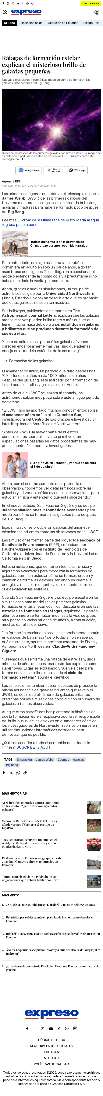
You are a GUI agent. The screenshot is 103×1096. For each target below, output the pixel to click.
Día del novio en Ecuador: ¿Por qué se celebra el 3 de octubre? (63, 464)
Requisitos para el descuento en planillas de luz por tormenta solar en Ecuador (50, 919)
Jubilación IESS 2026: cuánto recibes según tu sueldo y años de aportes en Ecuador (53, 935)
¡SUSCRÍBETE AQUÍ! (33, 747)
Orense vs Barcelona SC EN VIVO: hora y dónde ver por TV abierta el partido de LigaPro (29, 824)
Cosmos (63, 759)
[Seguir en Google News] (28, 170)
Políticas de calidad (51, 1064)
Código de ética (51, 1040)
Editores (51, 1052)
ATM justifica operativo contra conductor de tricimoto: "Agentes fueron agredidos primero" (30, 806)
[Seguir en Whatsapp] (77, 170)
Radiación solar (31, 23)
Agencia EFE (11, 181)
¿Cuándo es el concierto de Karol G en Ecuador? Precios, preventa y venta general (53, 968)
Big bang (12, 765)
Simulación (24, 759)
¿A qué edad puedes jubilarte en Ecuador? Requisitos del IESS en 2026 (50, 905)
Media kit (51, 1058)
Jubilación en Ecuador (63, 23)
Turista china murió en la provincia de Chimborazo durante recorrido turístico (58, 243)
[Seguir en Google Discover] (54, 170)
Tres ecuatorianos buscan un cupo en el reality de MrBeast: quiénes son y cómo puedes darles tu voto (29, 843)
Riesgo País (91, 23)
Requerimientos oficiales (51, 1046)
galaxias (78, 759)
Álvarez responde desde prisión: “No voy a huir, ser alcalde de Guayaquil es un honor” (53, 951)
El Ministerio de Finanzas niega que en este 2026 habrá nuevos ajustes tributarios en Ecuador (32, 861)
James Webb (45, 759)
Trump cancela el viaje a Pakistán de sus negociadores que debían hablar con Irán (30, 878)
